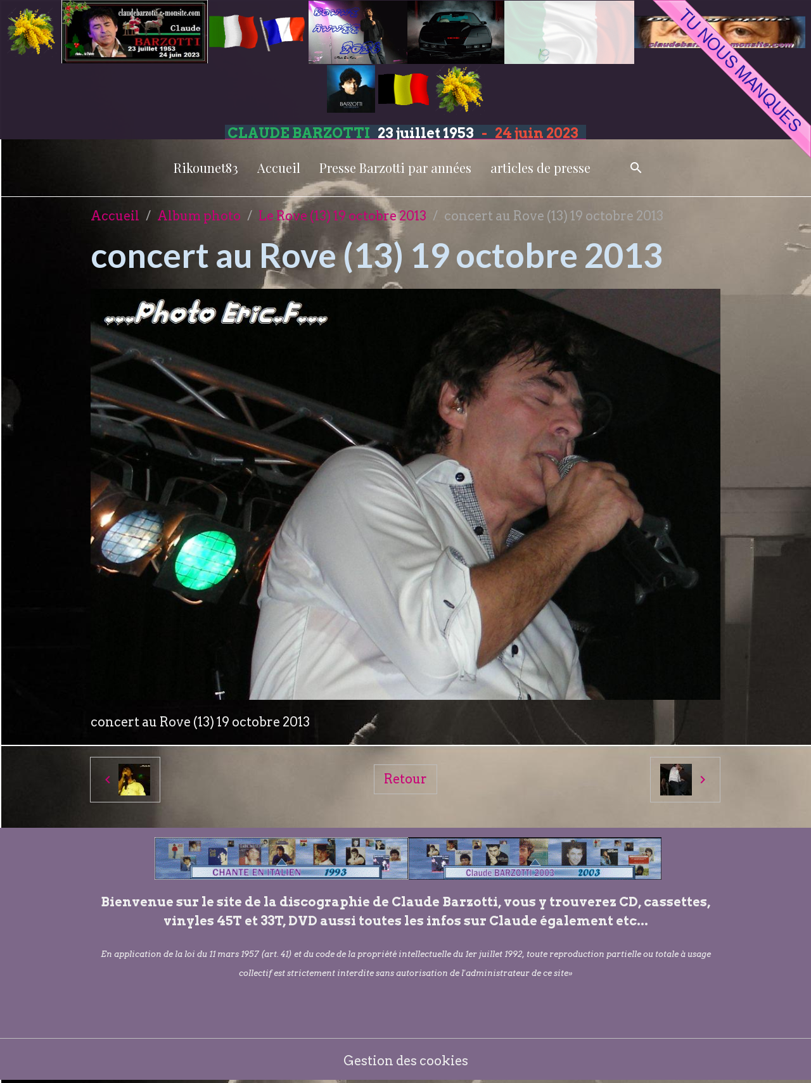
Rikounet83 (206, 167)
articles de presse (540, 167)
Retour (405, 779)
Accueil (278, 167)
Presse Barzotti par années (395, 167)
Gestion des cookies (405, 1060)
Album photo (199, 216)
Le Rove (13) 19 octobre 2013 (342, 216)
